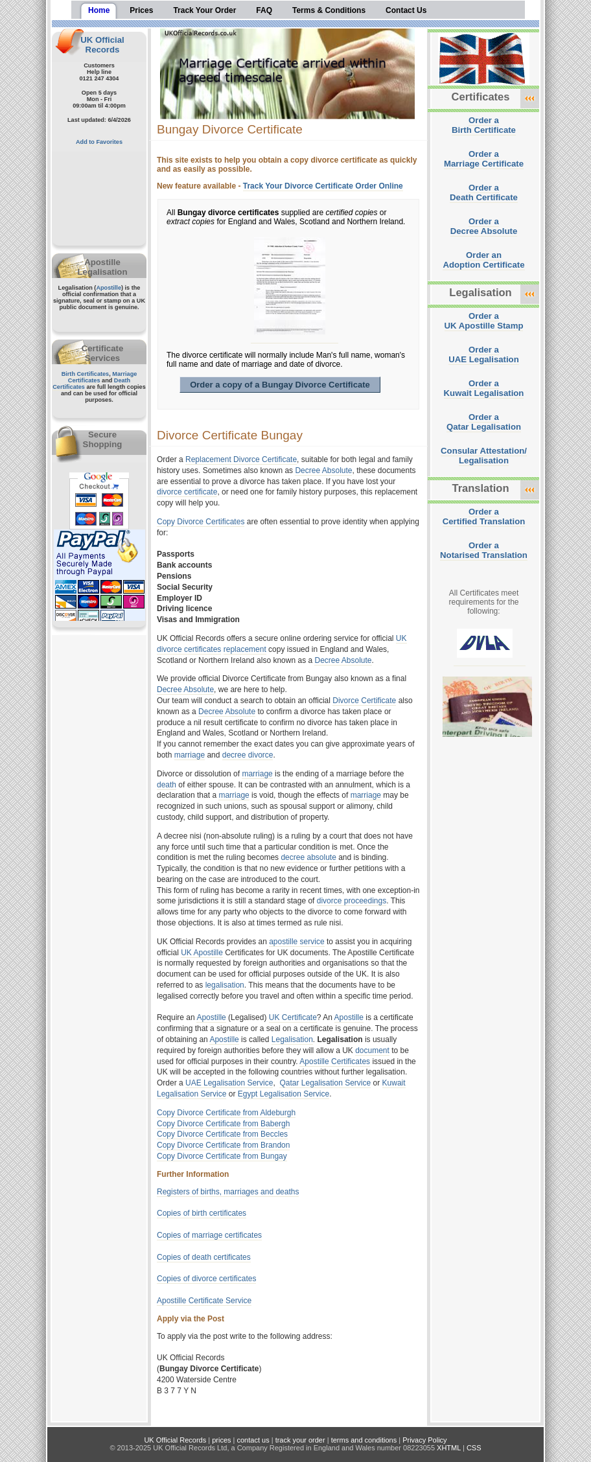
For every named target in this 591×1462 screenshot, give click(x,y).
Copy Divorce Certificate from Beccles (222, 1134)
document (372, 1050)
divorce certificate (187, 491)
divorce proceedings (351, 900)
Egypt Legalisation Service (283, 1093)
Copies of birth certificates (201, 1213)
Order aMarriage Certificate (484, 158)
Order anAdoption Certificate (483, 260)
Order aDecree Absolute (484, 226)
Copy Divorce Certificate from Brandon (223, 1145)
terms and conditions (364, 1440)
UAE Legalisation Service (229, 1082)
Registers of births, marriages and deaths (228, 1191)
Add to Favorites (99, 142)
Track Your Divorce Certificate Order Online (323, 186)
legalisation (224, 985)
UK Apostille (202, 952)
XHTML (449, 1448)
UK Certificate (293, 1017)
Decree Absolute (323, 470)
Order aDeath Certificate (484, 192)
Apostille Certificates (334, 1061)
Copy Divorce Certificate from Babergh (223, 1123)
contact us (253, 1440)
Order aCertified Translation (484, 516)
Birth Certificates (86, 374)
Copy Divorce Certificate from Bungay (222, 1156)
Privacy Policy (424, 1440)
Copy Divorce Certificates (200, 521)
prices (221, 1440)
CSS (474, 1448)
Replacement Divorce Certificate (241, 459)
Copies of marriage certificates (209, 1235)
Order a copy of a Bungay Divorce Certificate (280, 384)
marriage (189, 755)
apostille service (296, 941)
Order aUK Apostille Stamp (484, 321)
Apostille (108, 287)
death (166, 784)
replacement (245, 649)
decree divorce (247, 755)
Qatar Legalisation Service (325, 1082)
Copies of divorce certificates (206, 1278)
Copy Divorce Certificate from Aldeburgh (226, 1112)
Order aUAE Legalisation (483, 354)
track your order (300, 1440)
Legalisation (292, 1039)
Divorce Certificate (364, 700)
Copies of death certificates (204, 1257)
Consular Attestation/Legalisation (484, 455)
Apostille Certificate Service (204, 1300)
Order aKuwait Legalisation (484, 388)
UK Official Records (102, 44)
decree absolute (308, 857)
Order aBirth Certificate (484, 125)
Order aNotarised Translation (483, 550)
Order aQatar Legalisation (483, 422)
